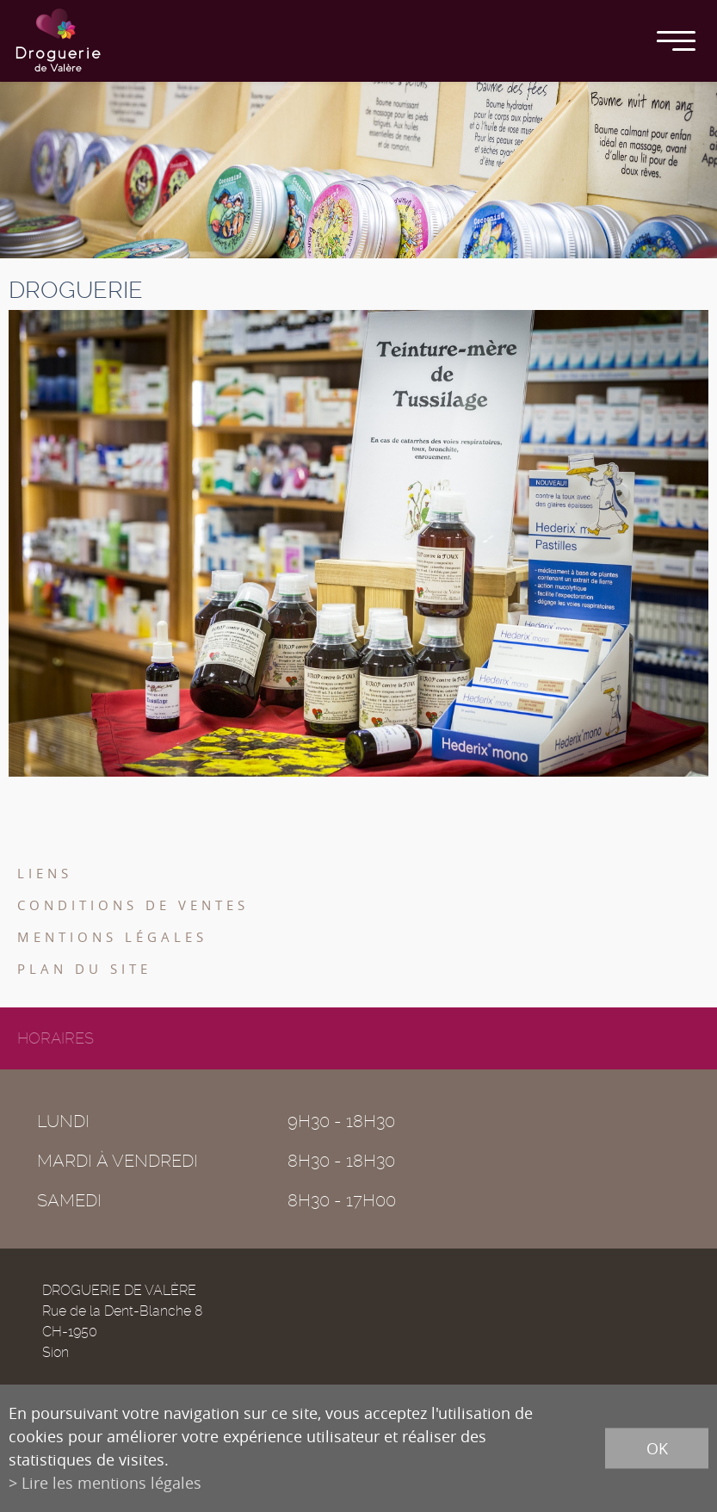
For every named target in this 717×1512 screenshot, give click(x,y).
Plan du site (84, 968)
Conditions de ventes (133, 905)
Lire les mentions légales (111, 1482)
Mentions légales (112, 936)
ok (657, 1448)
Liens (44, 873)
